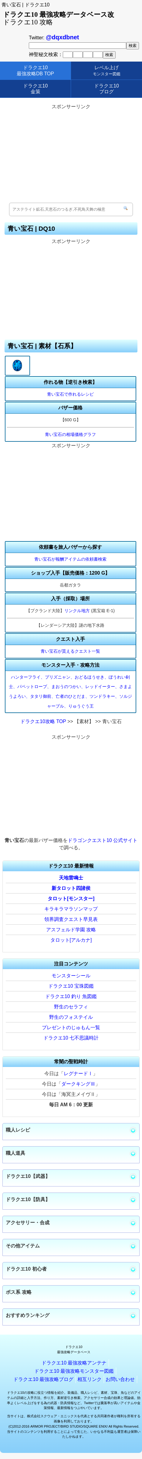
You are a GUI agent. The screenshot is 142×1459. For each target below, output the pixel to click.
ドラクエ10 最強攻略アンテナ (74, 1362)
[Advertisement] (71, 154)
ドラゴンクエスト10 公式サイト (102, 840)
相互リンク (89, 1379)
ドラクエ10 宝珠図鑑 (71, 986)
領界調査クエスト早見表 (71, 919)
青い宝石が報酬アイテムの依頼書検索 (70, 559)
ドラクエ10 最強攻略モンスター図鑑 (74, 1371)
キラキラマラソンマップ (71, 908)
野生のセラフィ (71, 1006)
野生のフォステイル (71, 1017)
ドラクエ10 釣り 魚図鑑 (71, 996)
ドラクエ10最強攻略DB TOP (35, 70)
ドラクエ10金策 (35, 88)
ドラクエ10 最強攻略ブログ (43, 1379)
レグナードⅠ (78, 1073)
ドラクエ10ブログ (106, 88)
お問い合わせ (120, 1379)
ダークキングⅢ (78, 1083)
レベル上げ (106, 70)
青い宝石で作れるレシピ (70, 394)
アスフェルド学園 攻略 (71, 929)
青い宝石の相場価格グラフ (70, 434)
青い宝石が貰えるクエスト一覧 (70, 651)
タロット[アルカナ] (71, 940)
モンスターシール (71, 975)
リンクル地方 (77, 610)
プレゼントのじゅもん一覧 (71, 1027)
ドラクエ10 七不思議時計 (71, 1037)
